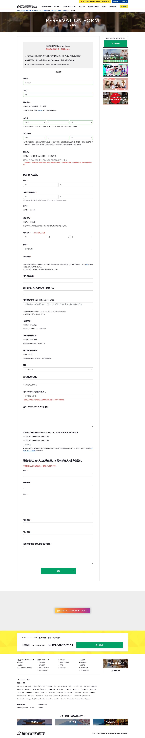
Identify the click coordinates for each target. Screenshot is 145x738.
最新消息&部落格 (93, 6)
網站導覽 (83, 665)
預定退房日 (27, 133)
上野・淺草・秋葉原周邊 (90, 686)
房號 (25, 90)
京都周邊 (19, 707)
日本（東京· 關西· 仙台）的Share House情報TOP (36, 10)
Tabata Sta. (49, 699)
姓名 (25, 180)
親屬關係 (27, 482)
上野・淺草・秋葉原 (57, 10)
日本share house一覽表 (23, 679)
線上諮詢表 (112, 6)
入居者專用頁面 (85, 670)
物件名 (26, 78)
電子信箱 (27, 257)
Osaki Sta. (85, 692)
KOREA (34, 722)
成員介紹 (20, 665)
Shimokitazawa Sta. (67, 695)
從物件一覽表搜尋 (44, 667)
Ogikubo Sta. (31, 695)
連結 (87, 264)
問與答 (104, 6)
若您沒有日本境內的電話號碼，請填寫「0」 (39, 288)
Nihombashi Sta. (69, 692)
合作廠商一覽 (84, 667)
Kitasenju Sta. (20, 692)
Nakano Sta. (52, 692)
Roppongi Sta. (39, 695)
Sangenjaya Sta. (49, 695)
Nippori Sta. (60, 692)
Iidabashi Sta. (68, 689)
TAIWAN (110, 722)
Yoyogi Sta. (87, 699)
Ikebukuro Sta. (77, 689)
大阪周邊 (25, 707)
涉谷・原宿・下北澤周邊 (45, 686)
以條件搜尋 (42, 662)
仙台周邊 (41, 707)
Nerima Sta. (78, 692)
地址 (25, 494)
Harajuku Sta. (51, 689)
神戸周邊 (32, 707)
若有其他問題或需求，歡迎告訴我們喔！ (37, 544)
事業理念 (20, 662)
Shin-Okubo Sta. (21, 699)
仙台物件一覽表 (43, 704)
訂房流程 (124, 6)
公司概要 (83, 660)
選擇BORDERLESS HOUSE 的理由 (36, 407)
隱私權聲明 (83, 662)
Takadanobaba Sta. (40, 699)
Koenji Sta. (36, 692)
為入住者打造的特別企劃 (25, 667)
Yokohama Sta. (79, 699)
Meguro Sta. (44, 692)
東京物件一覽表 (21, 683)
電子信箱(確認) (29, 276)
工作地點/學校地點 (30, 377)
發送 (66, 571)
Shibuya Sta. (57, 695)
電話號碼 (27, 520)
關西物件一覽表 (21, 704)
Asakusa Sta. (36, 689)
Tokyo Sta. (56, 699)
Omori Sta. (92, 692)
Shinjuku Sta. (86, 695)
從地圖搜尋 (42, 665)
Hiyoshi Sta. (60, 689)
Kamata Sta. (93, 689)
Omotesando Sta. (21, 695)
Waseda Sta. (70, 699)
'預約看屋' (40, 110)
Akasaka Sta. (20, 689)
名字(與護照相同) (30, 192)
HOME (19, 10)
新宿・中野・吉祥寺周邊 (75, 686)
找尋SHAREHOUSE (69, 6)
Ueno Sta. (63, 699)
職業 (25, 365)
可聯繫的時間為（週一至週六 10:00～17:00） (39, 300)
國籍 (25, 245)
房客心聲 (82, 6)
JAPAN (72, 722)
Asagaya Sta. (28, 689)
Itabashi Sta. (85, 689)
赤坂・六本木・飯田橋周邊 (24, 686)
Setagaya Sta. (30, 699)
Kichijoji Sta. (29, 692)
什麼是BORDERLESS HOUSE (51, 6)
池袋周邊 (35, 686)
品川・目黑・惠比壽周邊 (60, 686)
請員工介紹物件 (43, 670)
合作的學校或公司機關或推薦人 (34, 392)
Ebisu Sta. (43, 689)
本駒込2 (66, 10)
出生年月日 (34, 233)
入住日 (26, 118)
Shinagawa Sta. (78, 695)
